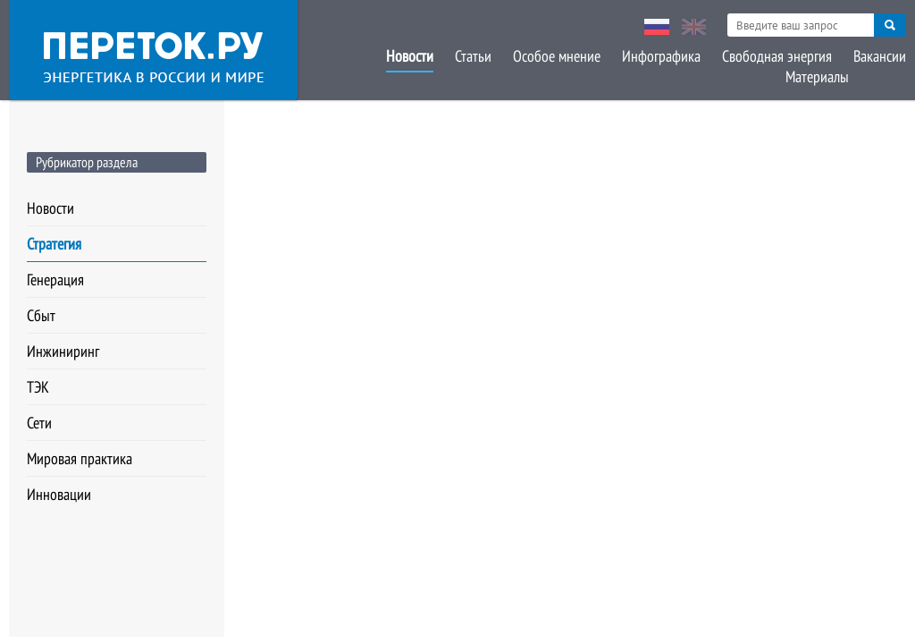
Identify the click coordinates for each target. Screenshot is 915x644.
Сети (39, 422)
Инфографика (661, 56)
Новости (409, 56)
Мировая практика (79, 458)
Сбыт (41, 315)
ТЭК (38, 387)
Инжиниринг (63, 351)
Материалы (817, 76)
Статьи (473, 56)
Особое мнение (556, 56)
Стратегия (54, 243)
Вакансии (879, 56)
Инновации (59, 494)
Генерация (55, 279)
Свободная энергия (777, 56)
